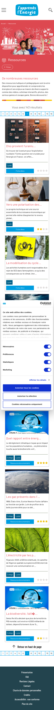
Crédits (27, 694)
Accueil (3, 23)
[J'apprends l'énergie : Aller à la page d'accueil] (27, 10)
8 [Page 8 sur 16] (31, 114)
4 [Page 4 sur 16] (15, 114)
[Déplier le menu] (4, 10)
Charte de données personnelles (27, 690)
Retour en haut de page (26, 647)
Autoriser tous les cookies (27, 388)
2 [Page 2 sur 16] (7, 114)
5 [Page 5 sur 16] (19, 114)
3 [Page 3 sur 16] (11, 114)
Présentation (27, 672)
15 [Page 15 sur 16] (47, 114)
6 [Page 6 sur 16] (23, 114)
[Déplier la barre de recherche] (50, 9)
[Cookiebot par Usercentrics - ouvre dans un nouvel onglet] (40, 303)
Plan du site (27, 703)
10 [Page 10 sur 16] (39, 114)
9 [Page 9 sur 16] (35, 114)
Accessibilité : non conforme (27, 699)
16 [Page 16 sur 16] (51, 114)
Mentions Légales (27, 681)
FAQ (27, 676)
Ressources (12, 23)
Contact (27, 685)
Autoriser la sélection (27, 396)
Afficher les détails (37, 380)
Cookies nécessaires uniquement (27, 404)
